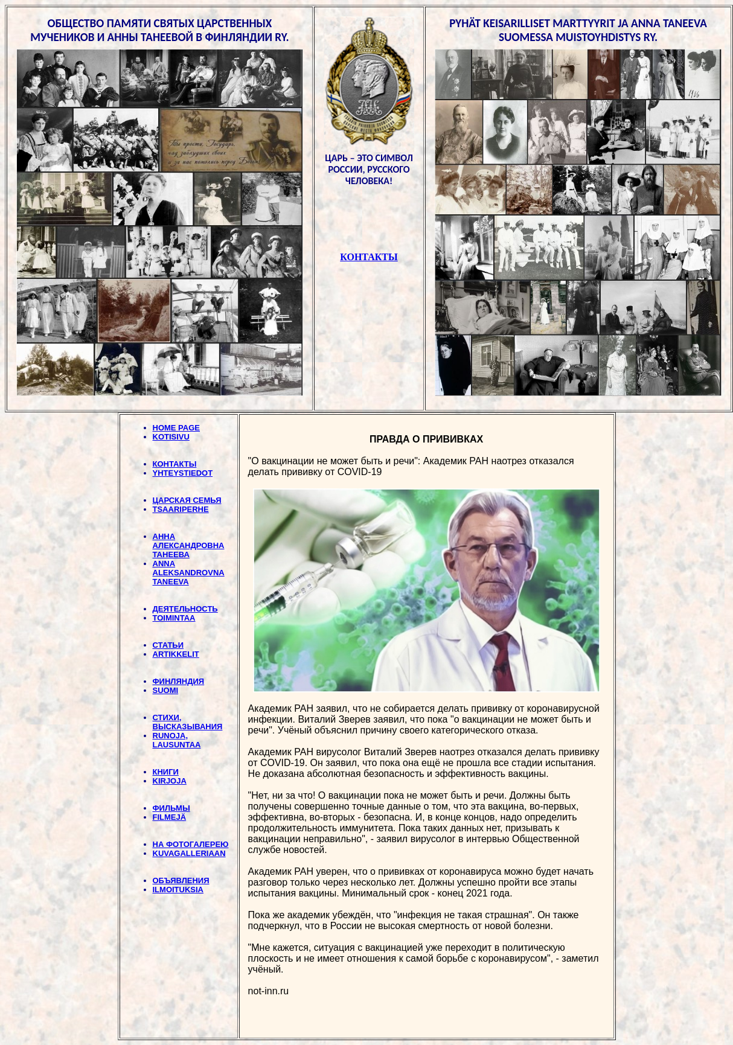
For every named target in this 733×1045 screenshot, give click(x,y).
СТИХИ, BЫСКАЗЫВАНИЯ (188, 722)
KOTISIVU (171, 436)
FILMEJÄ (170, 817)
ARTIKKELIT (176, 654)
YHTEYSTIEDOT (183, 473)
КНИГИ (166, 771)
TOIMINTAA (174, 617)
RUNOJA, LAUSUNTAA (177, 740)
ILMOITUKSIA (178, 889)
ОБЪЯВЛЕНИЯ (181, 880)
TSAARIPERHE (181, 509)
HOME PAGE (176, 427)
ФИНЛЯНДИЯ (179, 681)
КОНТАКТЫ (175, 463)
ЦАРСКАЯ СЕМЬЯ (187, 500)
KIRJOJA (170, 780)
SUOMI (166, 690)
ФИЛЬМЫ (171, 808)
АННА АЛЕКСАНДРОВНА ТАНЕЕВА (189, 545)
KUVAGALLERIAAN (189, 853)
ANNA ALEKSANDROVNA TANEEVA (189, 572)
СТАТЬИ (168, 645)
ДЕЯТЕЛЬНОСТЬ (185, 608)
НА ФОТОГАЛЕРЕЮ (191, 844)
